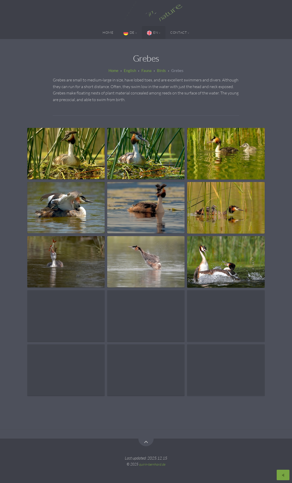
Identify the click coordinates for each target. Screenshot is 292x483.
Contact (178, 32)
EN (152, 32)
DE (129, 32)
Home (108, 32)
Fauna (146, 70)
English (130, 70)
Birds (161, 70)
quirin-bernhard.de (152, 464)
